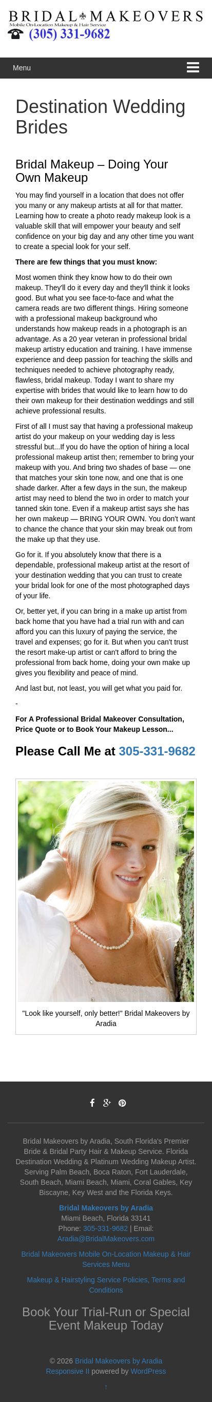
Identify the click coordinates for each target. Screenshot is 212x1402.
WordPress (148, 1371)
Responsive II (68, 1371)
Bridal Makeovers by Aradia (118, 1361)
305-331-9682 (157, 751)
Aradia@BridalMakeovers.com (106, 1239)
